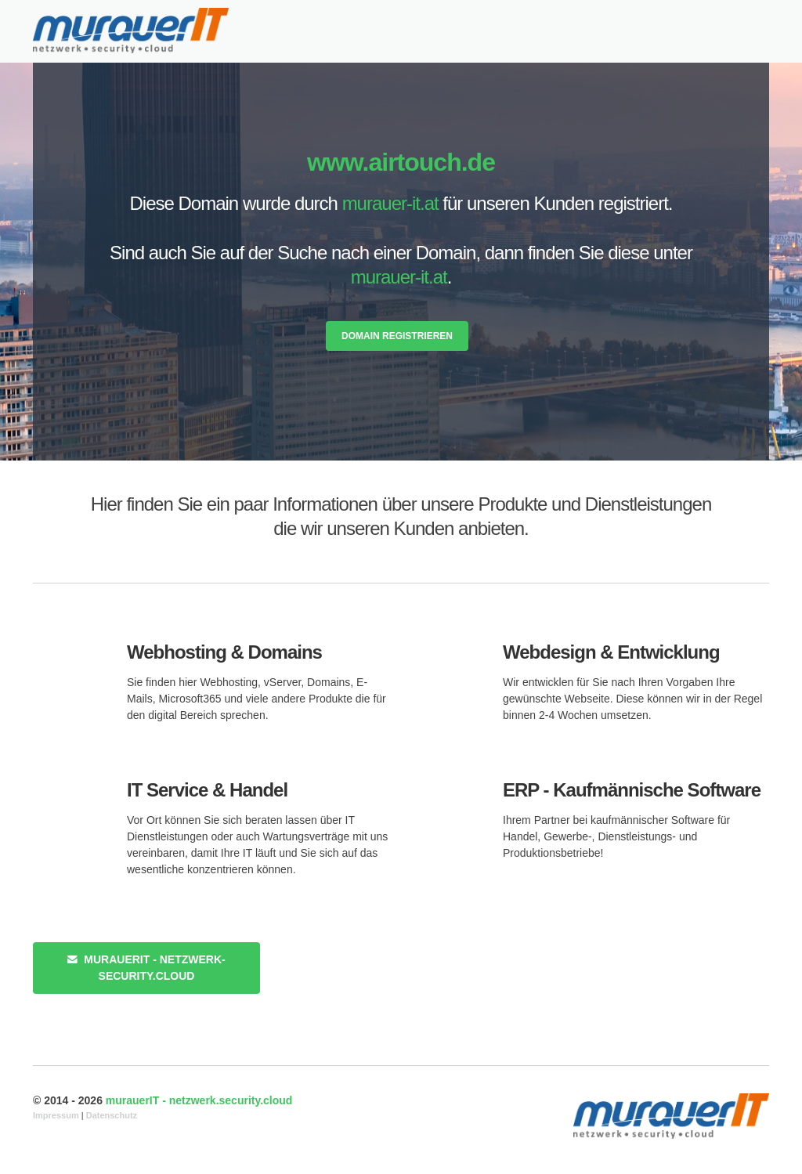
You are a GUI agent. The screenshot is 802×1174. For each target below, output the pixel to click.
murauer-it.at (390, 203)
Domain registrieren (397, 336)
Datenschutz (111, 1115)
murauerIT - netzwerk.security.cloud (199, 1100)
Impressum (56, 1115)
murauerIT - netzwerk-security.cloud (146, 967)
